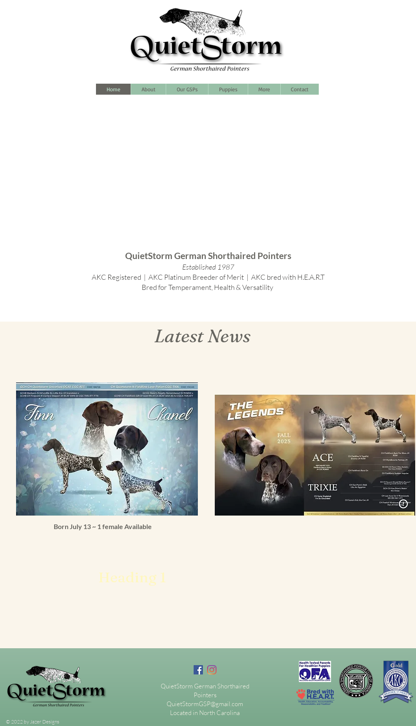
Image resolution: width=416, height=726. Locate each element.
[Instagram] (211, 669)
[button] (264, 89)
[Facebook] (198, 669)
